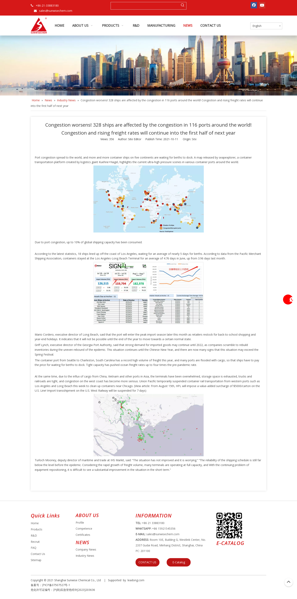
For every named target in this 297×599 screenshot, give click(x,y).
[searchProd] (145, 5)
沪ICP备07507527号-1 (56, 585)
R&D (34, 535)
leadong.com (136, 580)
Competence (84, 528)
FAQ (33, 548)
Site (194, 139)
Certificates (83, 535)
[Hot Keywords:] (182, 5)
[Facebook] (254, 5)
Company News (86, 549)
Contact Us (38, 554)
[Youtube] (262, 5)
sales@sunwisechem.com (55, 11)
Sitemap (36, 560)
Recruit (35, 542)
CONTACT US (147, 562)
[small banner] (148, 65)
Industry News (85, 556)
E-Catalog (178, 562)
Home (35, 523)
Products (36, 529)
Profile (80, 522)
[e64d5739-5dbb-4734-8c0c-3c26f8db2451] (229, 525)
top (289, 582)
